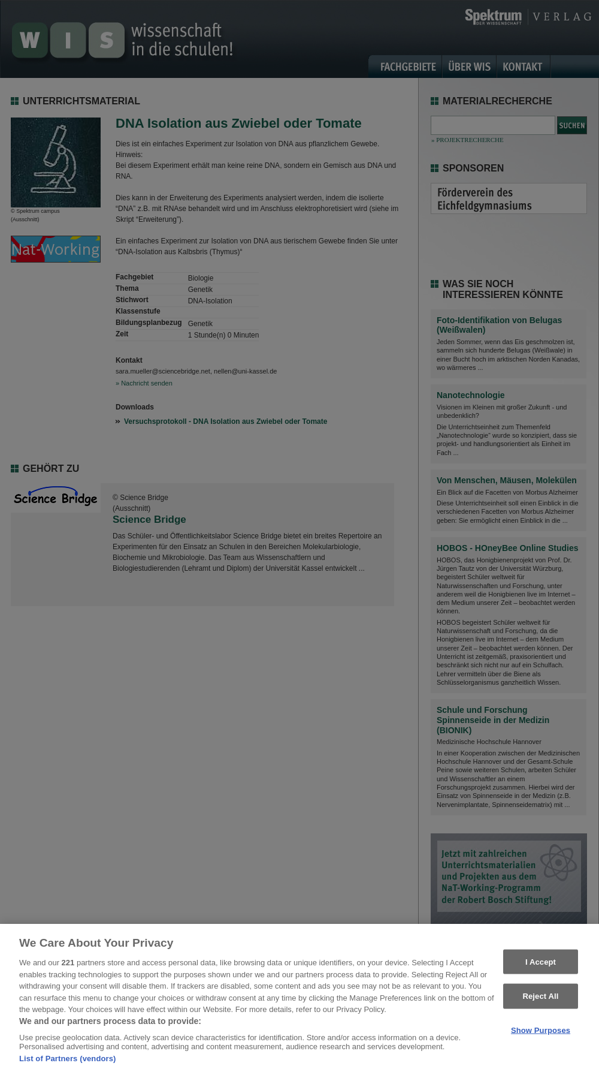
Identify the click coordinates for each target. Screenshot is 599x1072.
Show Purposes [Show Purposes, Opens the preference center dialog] (540, 1034)
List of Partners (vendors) (67, 1062)
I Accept (540, 965)
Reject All (540, 1000)
